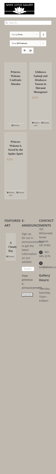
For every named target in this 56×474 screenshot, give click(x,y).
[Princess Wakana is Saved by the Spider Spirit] (15, 134)
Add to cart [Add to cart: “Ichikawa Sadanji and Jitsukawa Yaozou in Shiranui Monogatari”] (36, 124)
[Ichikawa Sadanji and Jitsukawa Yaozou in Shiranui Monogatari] (41, 65)
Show (19, 43)
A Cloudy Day (10, 246)
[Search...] (28, 23)
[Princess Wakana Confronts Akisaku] (15, 65)
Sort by (17, 34)
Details (16, 125)
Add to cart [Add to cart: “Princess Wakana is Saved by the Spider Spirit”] (11, 193)
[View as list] (30, 50)
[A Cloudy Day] (10, 236)
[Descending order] (43, 34)
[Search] (6, 23)
